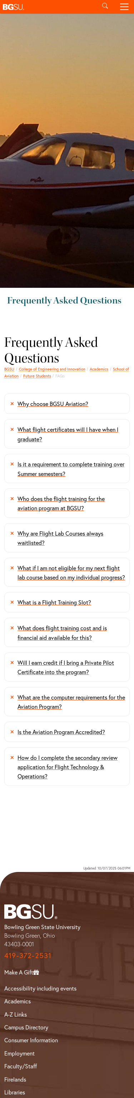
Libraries (14, 1092)
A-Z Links (15, 1014)
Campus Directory (26, 1027)
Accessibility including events (40, 988)
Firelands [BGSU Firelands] (15, 1079)
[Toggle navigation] (124, 7)
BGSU (9, 369)
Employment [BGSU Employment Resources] (19, 1053)
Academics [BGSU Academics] (17, 1001)
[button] (47, 6)
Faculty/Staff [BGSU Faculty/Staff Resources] (20, 1066)
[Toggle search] (105, 7)
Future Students (37, 375)
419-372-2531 (27, 955)
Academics (99, 369)
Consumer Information (31, 1040)
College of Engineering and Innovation (52, 369)
